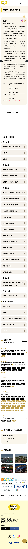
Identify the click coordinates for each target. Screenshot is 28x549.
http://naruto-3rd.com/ (14, 100)
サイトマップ (5, 498)
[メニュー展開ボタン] (24, 3)
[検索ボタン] (21, 3)
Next (26, 61)
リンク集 (23, 495)
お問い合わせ (15, 495)
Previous (1, 61)
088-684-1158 (10, 438)
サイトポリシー (6, 495)
